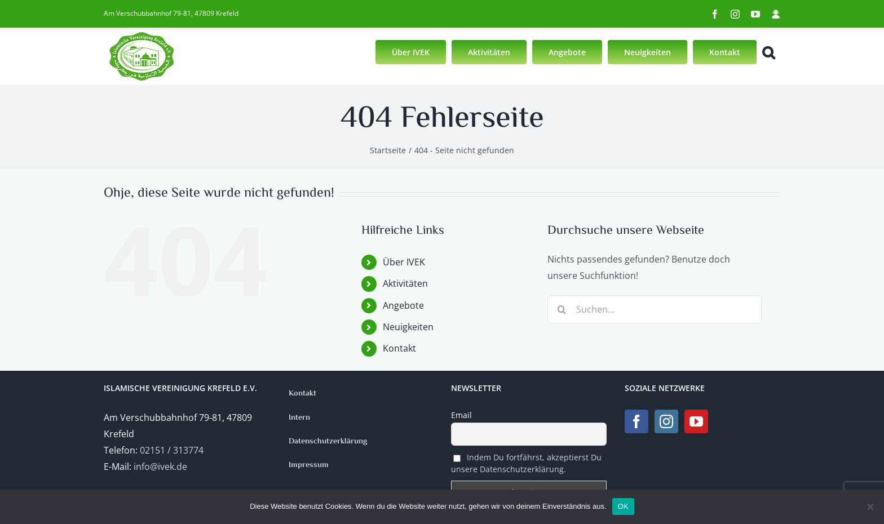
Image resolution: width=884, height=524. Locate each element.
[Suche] (561, 309)
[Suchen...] (654, 309)
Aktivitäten (405, 283)
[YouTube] (696, 421)
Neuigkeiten (408, 327)
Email (461, 415)
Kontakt (399, 348)
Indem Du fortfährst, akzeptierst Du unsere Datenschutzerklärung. (526, 463)
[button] (768, 51)
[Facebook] (636, 421)
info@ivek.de (160, 466)
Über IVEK (404, 262)
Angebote (403, 305)
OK (623, 506)
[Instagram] (666, 421)
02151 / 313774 (172, 450)
